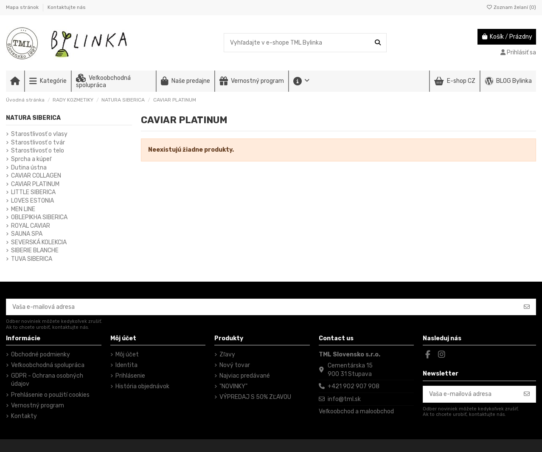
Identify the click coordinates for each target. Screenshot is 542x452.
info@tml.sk (344, 399)
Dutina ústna (29, 167)
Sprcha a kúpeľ (31, 159)
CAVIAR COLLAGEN (36, 175)
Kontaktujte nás (67, 7)
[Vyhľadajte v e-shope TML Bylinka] (378, 42)
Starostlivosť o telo (37, 150)
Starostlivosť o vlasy (39, 134)
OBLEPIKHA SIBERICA (39, 217)
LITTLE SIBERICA (33, 192)
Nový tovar (234, 365)
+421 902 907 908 (353, 386)
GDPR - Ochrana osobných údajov (47, 380)
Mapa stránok (23, 7)
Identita (126, 365)
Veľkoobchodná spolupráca (47, 365)
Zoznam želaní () (511, 7)
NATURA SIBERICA (33, 117)
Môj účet (127, 354)
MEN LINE (23, 209)
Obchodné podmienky (40, 354)
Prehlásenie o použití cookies (50, 394)
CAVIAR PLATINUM (35, 184)
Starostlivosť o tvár (38, 142)
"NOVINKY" (233, 386)
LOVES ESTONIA (32, 200)
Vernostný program (37, 405)
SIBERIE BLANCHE (35, 250)
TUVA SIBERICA (31, 259)
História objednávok (142, 386)
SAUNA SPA (26, 233)
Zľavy (227, 354)
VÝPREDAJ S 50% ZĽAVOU (255, 397)
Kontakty (24, 416)
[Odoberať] (527, 307)
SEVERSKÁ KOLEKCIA (39, 242)
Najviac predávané (244, 375)
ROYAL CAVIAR (30, 225)
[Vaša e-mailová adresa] (262, 307)
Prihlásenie (130, 375)
